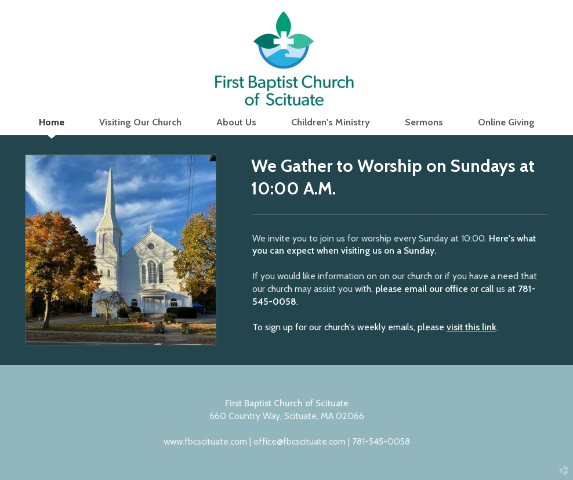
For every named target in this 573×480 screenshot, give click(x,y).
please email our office (421, 288)
